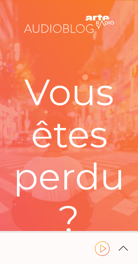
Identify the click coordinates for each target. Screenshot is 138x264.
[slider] (69, 232)
